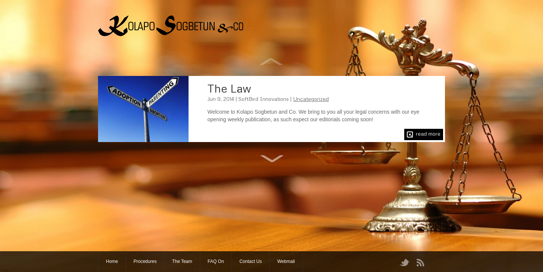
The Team (182, 261)
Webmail (286, 261)
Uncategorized (311, 99)
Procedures (144, 261)
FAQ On (216, 261)
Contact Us (250, 261)
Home (112, 261)
